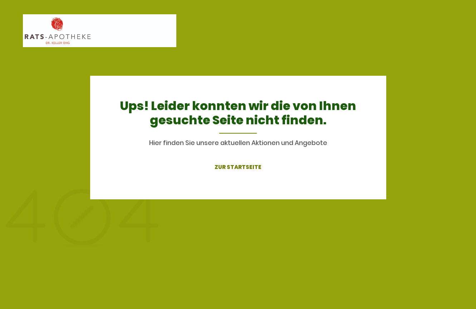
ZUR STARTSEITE (238, 167)
